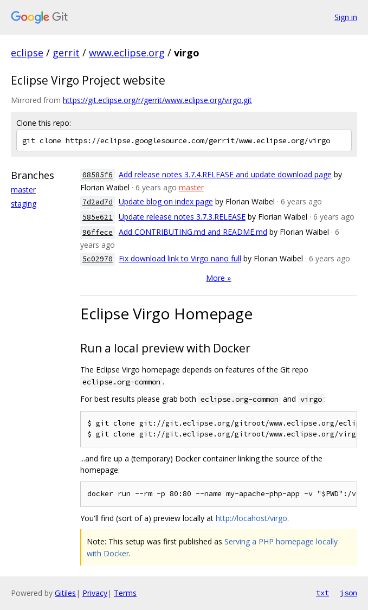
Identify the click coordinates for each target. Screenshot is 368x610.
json (348, 593)
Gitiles (65, 593)
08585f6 (97, 174)
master (23, 189)
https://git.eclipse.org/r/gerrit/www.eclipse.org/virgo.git (157, 100)
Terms (125, 593)
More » (218, 278)
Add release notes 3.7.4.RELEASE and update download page (225, 174)
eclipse (27, 52)
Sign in (345, 17)
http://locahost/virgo (251, 518)
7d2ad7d (97, 202)
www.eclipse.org (127, 52)
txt (322, 593)
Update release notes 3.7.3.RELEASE (182, 216)
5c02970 (97, 259)
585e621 (97, 217)
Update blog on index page (166, 201)
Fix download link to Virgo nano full (180, 258)
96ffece (97, 232)
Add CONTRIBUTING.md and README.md (193, 232)
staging (23, 203)
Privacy (94, 593)
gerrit (66, 52)
